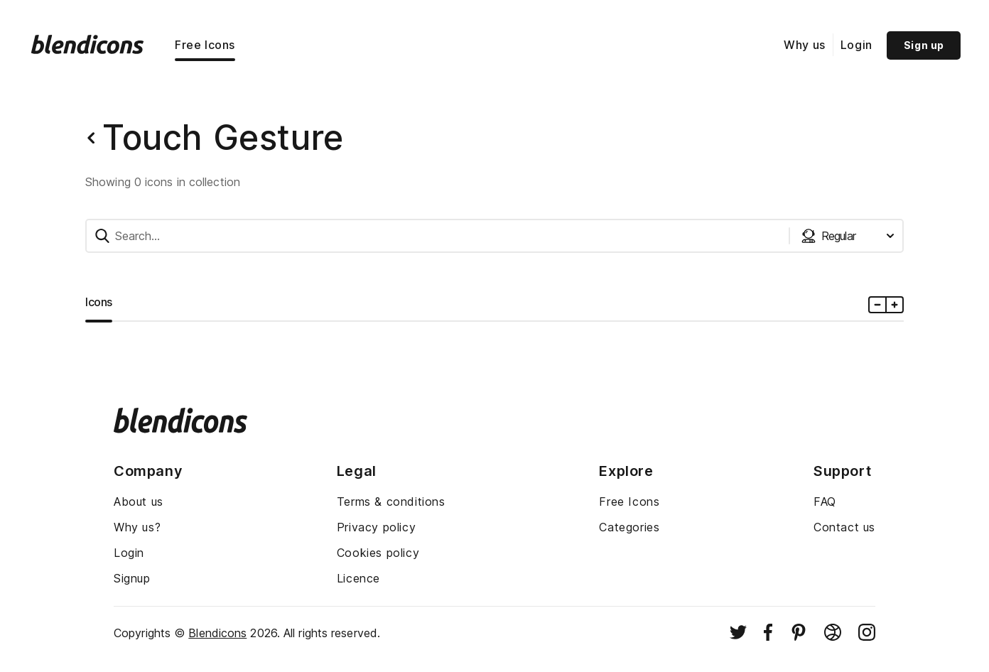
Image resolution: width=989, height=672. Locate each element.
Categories (629, 527)
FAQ (825, 501)
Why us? (137, 527)
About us (138, 501)
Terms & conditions (391, 501)
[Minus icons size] (878, 305)
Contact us (844, 527)
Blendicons (217, 633)
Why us (805, 45)
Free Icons (205, 45)
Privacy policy (376, 527)
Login (856, 45)
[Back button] (91, 137)
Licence (358, 578)
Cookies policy (378, 553)
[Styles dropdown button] (847, 236)
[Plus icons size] (894, 305)
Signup (132, 578)
